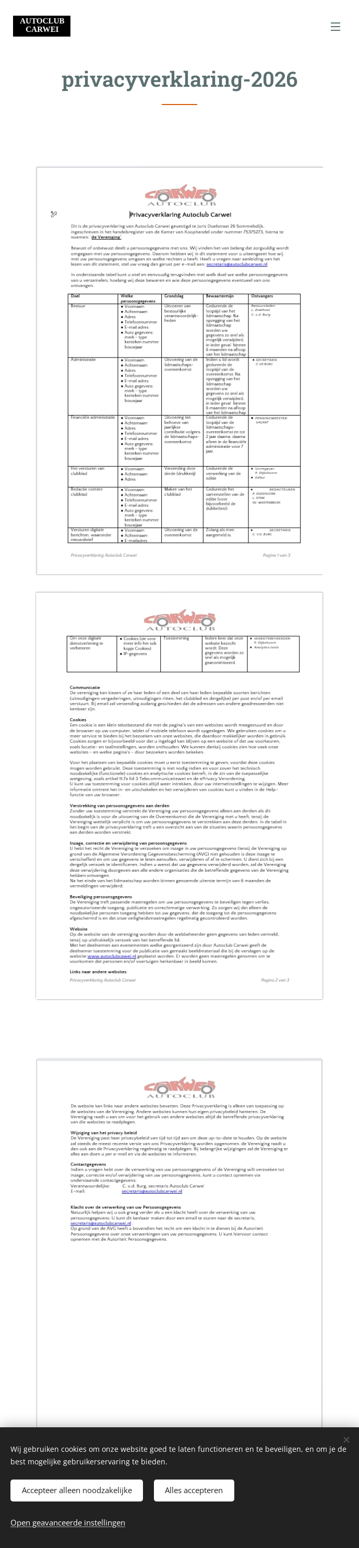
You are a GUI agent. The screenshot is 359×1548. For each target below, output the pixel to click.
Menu (335, 26)
